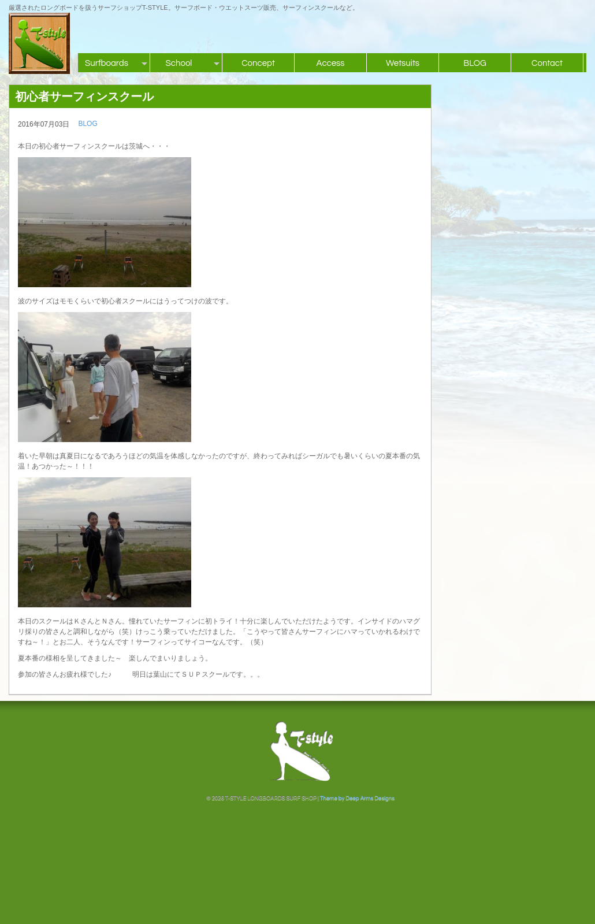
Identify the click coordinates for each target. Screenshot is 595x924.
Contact (547, 63)
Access (330, 63)
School (179, 63)
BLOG (474, 63)
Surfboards (106, 63)
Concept (258, 63)
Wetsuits (402, 63)
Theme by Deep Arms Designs (357, 798)
